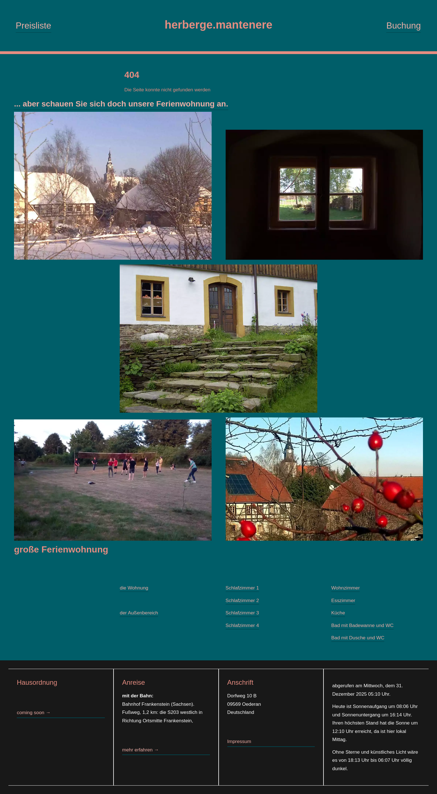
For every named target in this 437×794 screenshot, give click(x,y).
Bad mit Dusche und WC (358, 638)
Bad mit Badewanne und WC (362, 625)
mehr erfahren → (140, 750)
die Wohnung (134, 588)
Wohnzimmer (345, 588)
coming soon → (33, 712)
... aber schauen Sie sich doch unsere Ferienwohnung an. (121, 103)
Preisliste (33, 26)
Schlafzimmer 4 (242, 625)
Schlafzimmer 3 (242, 613)
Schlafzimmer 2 (242, 600)
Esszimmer (343, 600)
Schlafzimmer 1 (242, 588)
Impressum (239, 741)
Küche (338, 613)
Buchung (403, 26)
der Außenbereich (139, 613)
